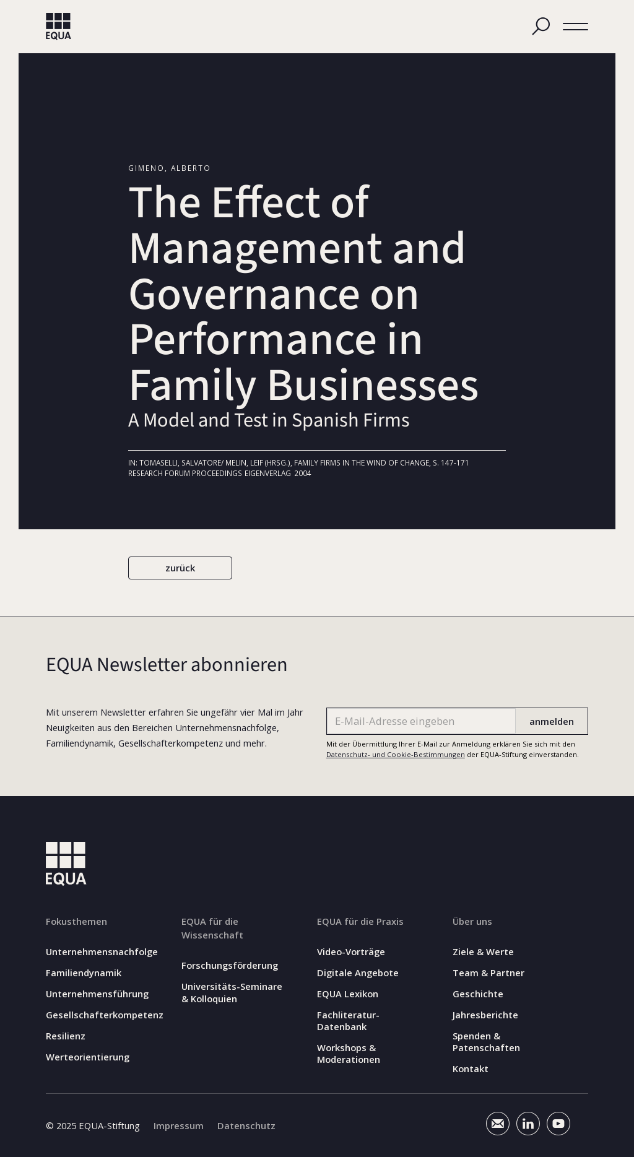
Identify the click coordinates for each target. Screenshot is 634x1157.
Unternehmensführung (97, 994)
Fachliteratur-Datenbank (348, 1021)
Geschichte (478, 994)
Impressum (179, 1125)
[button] (575, 26)
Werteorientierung (87, 1057)
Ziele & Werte (483, 952)
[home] (58, 26)
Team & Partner (488, 973)
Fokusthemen (76, 921)
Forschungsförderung (229, 965)
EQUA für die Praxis (360, 921)
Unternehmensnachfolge (102, 952)
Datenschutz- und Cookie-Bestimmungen (395, 754)
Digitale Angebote (358, 973)
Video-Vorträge (351, 952)
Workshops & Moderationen (348, 1053)
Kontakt (471, 1069)
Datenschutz (246, 1125)
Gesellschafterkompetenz (104, 1015)
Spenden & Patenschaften (486, 1042)
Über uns (472, 921)
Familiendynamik (83, 973)
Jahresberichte (485, 1015)
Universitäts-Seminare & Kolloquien (231, 992)
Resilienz (65, 1036)
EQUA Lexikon (347, 994)
